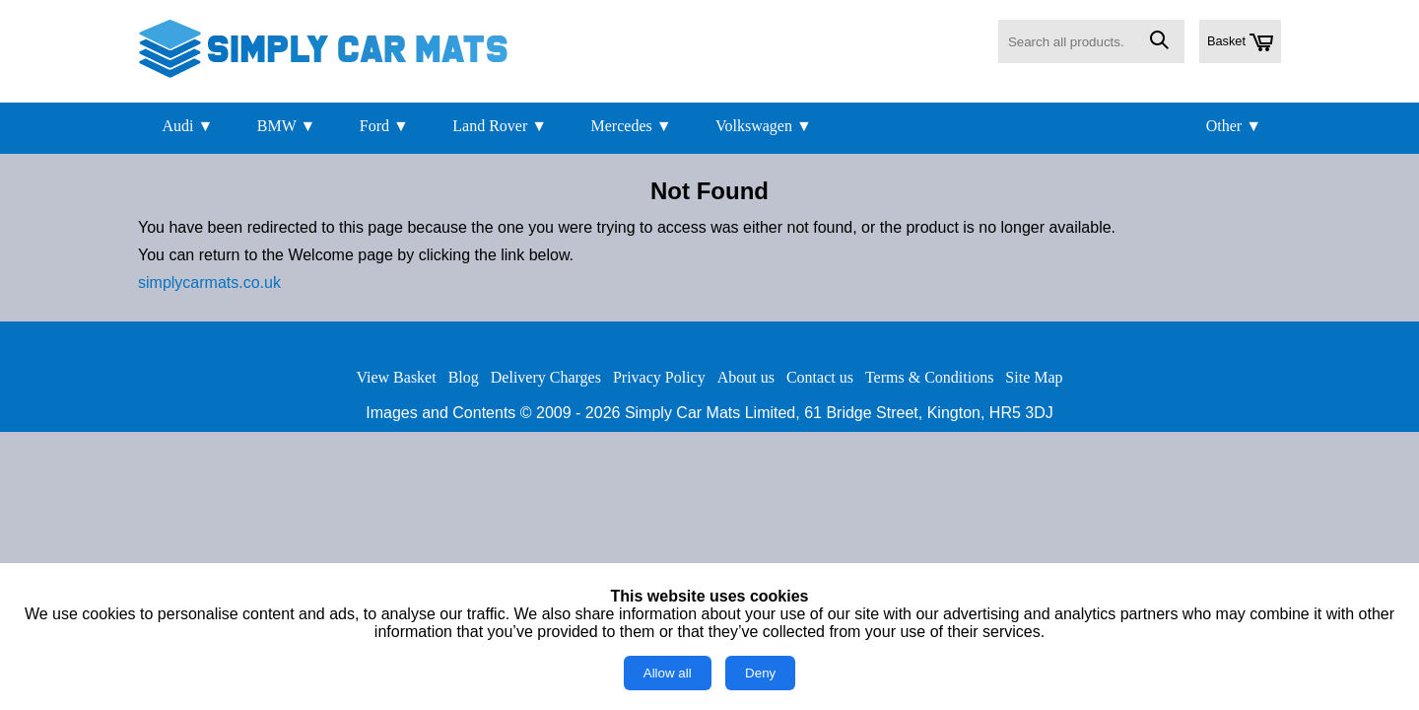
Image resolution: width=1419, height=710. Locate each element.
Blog (463, 377)
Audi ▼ (187, 125)
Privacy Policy (659, 377)
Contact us (819, 377)
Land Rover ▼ (499, 125)
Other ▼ (1233, 125)
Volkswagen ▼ (763, 125)
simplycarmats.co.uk (209, 282)
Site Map (1033, 377)
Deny (760, 673)
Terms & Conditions (929, 377)
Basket (1240, 42)
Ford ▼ (384, 125)
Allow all (667, 673)
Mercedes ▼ (631, 125)
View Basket (396, 377)
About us (746, 377)
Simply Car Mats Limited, (712, 412)
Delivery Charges (546, 377)
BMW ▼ (286, 125)
